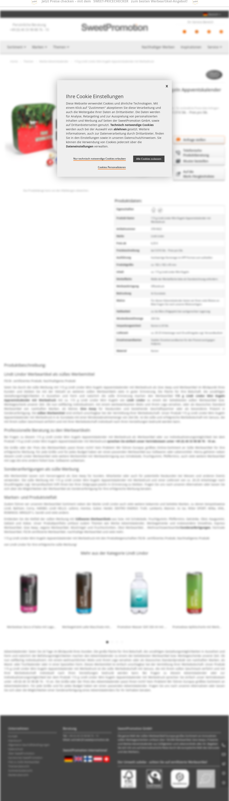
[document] (114, 128)
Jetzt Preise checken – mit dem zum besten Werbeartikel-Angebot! (114, 5)
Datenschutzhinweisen (140, 138)
